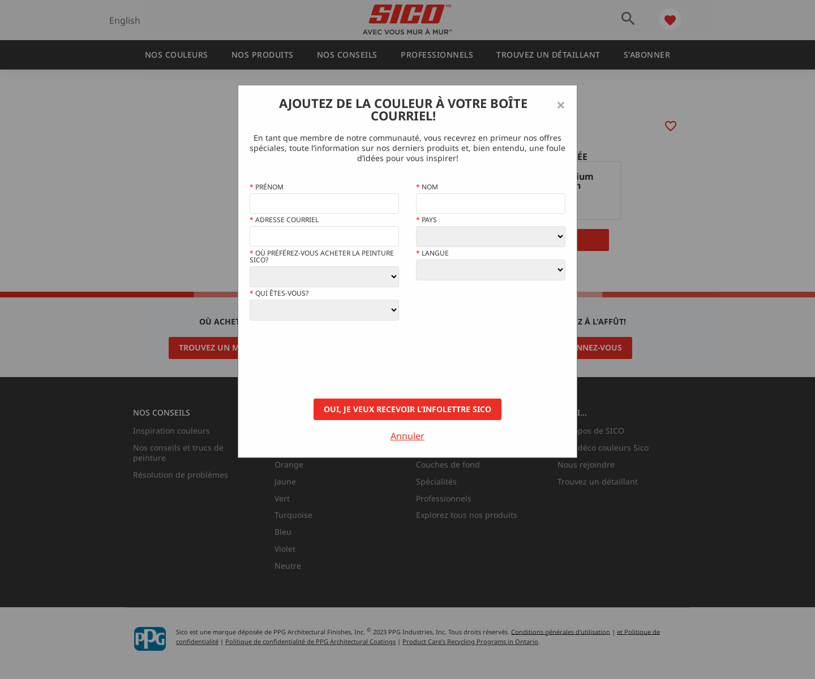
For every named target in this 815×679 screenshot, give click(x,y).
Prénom (267, 187)
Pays (426, 220)
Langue (432, 253)
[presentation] (336, 360)
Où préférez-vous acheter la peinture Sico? (322, 256)
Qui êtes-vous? (279, 293)
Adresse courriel (284, 220)
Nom (427, 187)
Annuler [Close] (407, 435)
